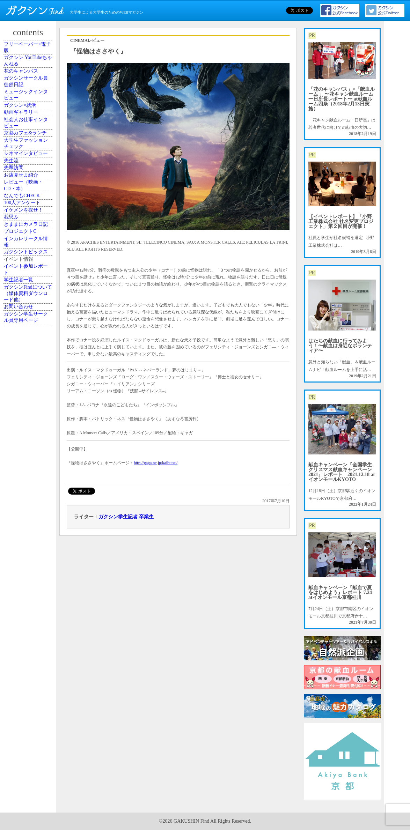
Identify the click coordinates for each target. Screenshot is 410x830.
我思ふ (18, 389)
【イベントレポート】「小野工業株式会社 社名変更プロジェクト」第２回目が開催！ (340, 221)
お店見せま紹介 (27, 304)
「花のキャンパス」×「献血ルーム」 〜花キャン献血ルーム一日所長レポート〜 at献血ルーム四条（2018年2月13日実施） (341, 99)
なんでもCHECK (27, 342)
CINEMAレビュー (87, 40)
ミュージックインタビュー (29, 133)
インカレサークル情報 (29, 446)
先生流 (18, 273)
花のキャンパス (27, 92)
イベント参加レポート (29, 506)
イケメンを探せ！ (29, 373)
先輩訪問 (20, 288)
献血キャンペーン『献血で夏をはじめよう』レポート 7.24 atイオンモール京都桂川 (340, 592)
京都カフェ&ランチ (28, 209)
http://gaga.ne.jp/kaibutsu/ (155, 462)
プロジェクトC (26, 427)
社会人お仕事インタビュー (29, 187)
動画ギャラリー (27, 168)
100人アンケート (28, 358)
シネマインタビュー (29, 253)
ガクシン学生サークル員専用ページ (29, 588)
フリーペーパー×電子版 (30, 51)
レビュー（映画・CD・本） (29, 323)
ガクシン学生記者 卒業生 (126, 516)
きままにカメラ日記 (29, 408)
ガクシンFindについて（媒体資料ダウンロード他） (29, 547)
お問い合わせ (24, 569)
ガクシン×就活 (26, 152)
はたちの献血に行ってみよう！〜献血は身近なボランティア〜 (340, 345)
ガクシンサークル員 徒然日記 (29, 111)
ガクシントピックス (29, 468)
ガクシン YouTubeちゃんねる (28, 73)
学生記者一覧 (24, 525)
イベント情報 (24, 487)
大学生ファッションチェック (29, 231)
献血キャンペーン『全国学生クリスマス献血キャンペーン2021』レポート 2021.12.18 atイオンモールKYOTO (341, 472)
